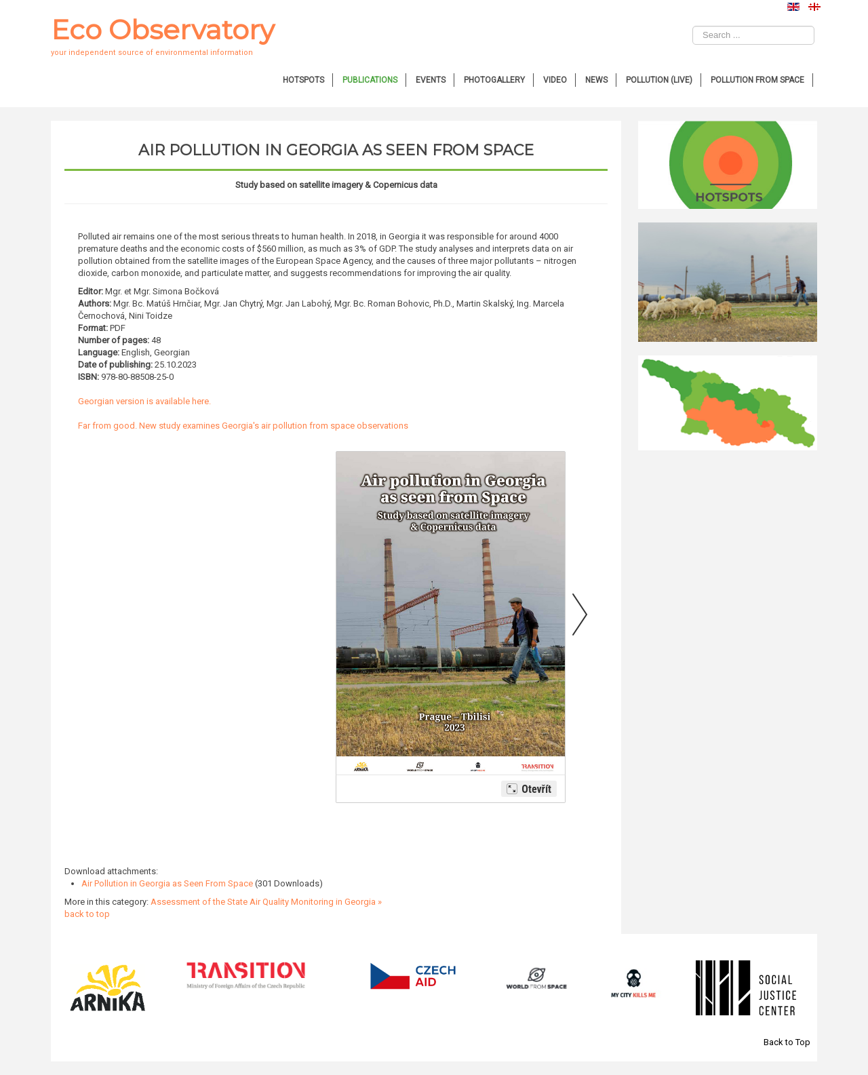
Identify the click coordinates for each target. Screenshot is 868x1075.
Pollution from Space (757, 80)
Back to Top (787, 1042)
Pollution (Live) (659, 80)
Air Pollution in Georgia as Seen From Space (167, 883)
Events (431, 80)
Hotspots (303, 80)
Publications (369, 80)
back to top (87, 914)
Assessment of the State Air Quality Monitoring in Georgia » (266, 902)
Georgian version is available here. (145, 401)
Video (555, 80)
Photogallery (494, 80)
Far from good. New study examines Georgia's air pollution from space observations (243, 426)
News (596, 80)
